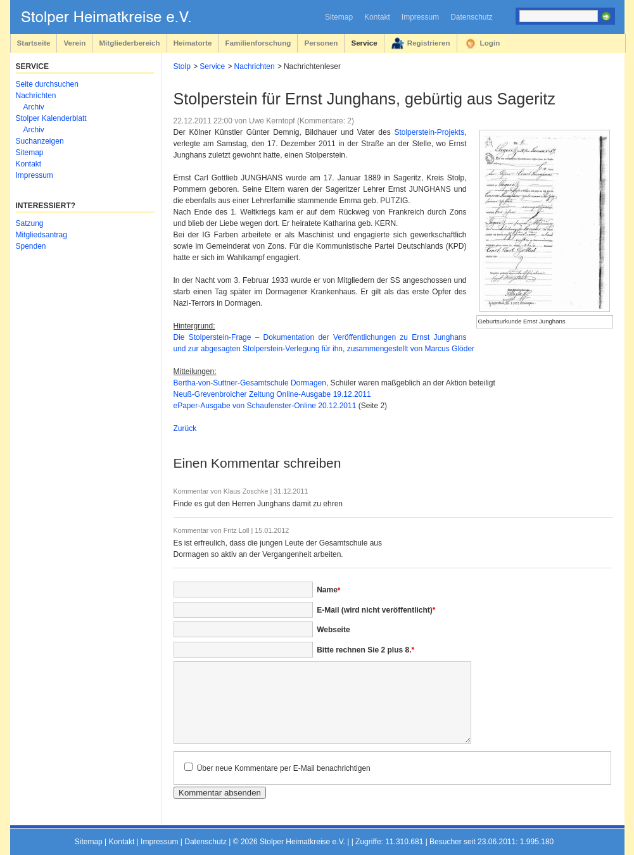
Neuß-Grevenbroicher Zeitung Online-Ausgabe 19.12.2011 (272, 394)
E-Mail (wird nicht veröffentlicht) (376, 610)
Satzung (30, 223)
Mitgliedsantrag (41, 234)
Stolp (182, 66)
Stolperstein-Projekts (429, 132)
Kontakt (377, 17)
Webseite (333, 629)
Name (328, 589)
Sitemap (339, 17)
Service (364, 43)
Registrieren (428, 43)
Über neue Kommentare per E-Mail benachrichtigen (284, 768)
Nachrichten (254, 66)
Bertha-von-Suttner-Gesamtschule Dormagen (250, 382)
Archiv (33, 107)
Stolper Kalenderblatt (51, 118)
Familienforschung (258, 43)
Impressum (420, 17)
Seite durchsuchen (47, 84)
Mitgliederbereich (129, 43)
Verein (74, 43)
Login (490, 43)
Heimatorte (193, 43)
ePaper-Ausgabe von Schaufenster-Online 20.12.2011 (265, 405)
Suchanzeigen (40, 141)
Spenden (31, 246)
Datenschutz (471, 17)
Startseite (34, 43)
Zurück (185, 428)
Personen (321, 43)
